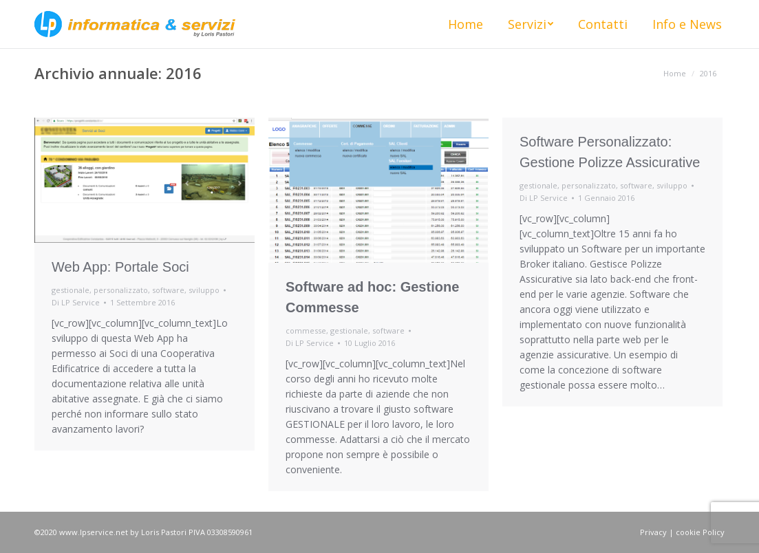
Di (76, 302)
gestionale (70, 290)
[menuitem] (465, 24)
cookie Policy (700, 532)
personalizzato (121, 290)
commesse (306, 330)
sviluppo (204, 290)
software (168, 290)
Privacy (653, 532)
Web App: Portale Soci (120, 266)
